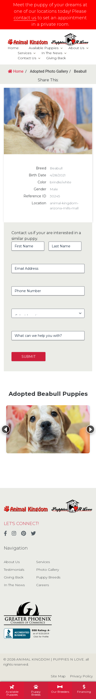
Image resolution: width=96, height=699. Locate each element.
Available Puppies (43, 48)
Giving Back (56, 58)
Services (24, 53)
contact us (25, 17)
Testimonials (14, 569)
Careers (42, 585)
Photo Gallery (47, 569)
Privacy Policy (81, 676)
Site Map (58, 676)
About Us (76, 48)
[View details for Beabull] (48, 429)
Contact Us (27, 58)
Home (13, 48)
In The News (51, 53)
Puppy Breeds (48, 577)
